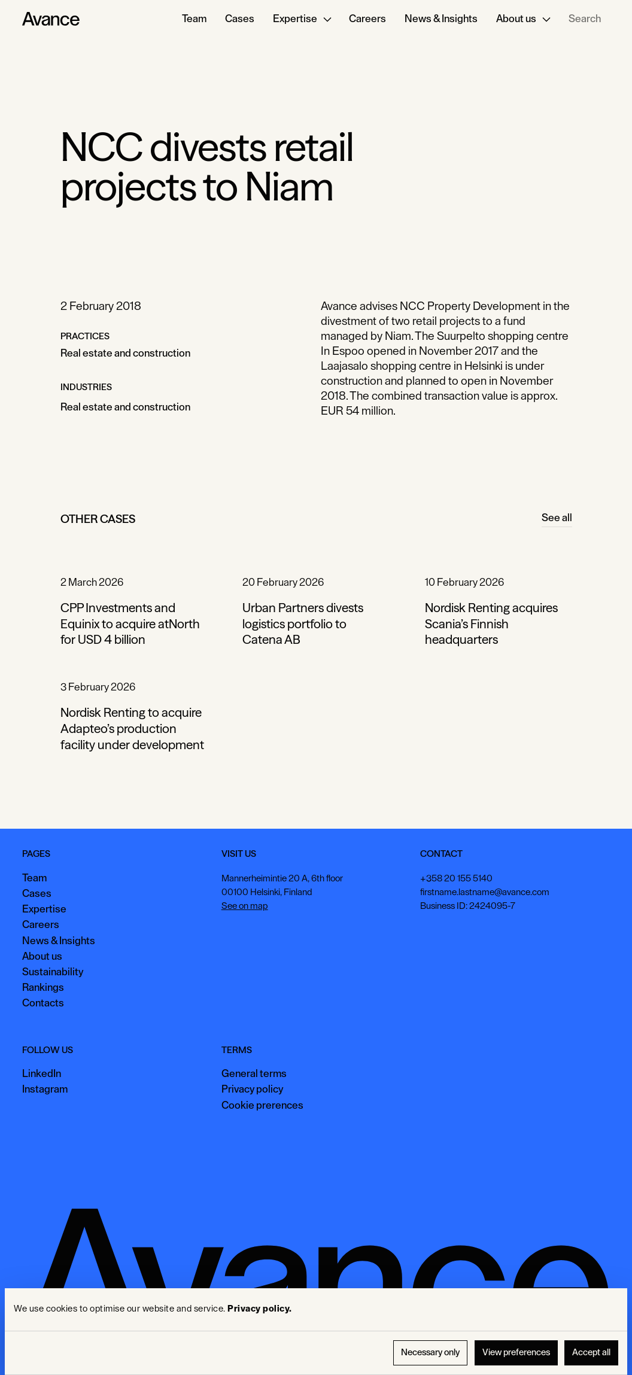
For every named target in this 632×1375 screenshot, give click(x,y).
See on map (244, 906)
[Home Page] (51, 19)
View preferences (516, 1352)
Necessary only (430, 1352)
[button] (301, 19)
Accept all (591, 1352)
